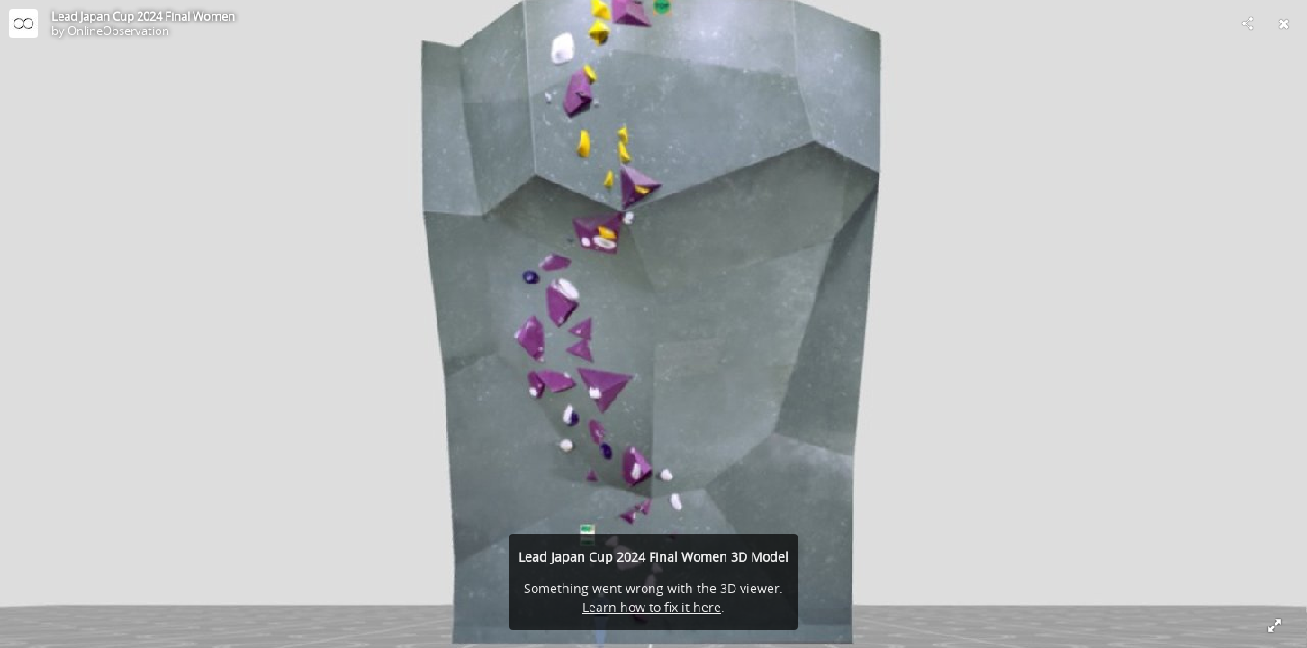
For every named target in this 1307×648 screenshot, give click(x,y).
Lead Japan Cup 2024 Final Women (143, 16)
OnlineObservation (118, 30)
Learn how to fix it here (651, 607)
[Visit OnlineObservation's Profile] (23, 23)
